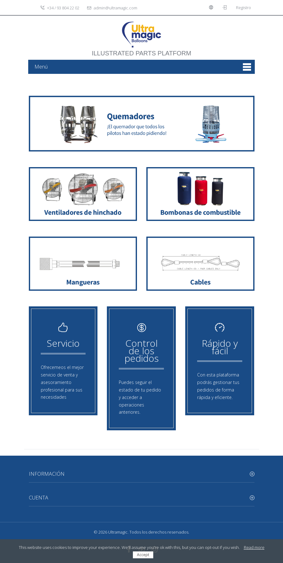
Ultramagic (118, 532)
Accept (143, 554)
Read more (254, 547)
